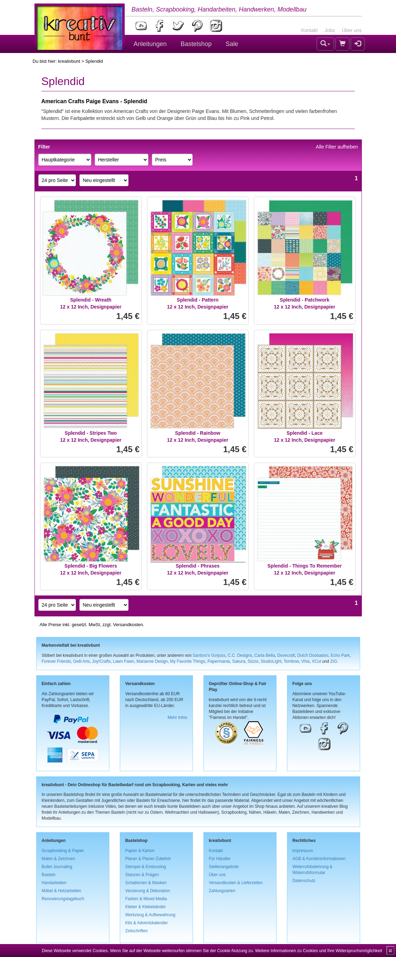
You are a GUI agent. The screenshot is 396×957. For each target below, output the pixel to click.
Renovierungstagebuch (63, 898)
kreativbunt (69, 61)
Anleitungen (150, 43)
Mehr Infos (177, 717)
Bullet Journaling (57, 866)
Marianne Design (152, 661)
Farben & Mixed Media (146, 898)
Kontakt (309, 30)
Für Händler (220, 858)
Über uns (352, 30)
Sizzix (253, 661)
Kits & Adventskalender (146, 922)
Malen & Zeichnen (58, 858)
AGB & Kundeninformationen (319, 858)
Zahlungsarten (222, 890)
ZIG (333, 661)
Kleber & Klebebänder (145, 906)
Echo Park (340, 655)
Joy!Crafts (101, 661)
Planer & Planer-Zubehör (148, 858)
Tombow (291, 661)
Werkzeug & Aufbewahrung (150, 914)
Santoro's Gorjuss (209, 655)
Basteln (49, 874)
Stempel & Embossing (145, 866)
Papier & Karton (140, 850)
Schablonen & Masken (146, 882)
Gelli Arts (81, 661)
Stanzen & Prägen (142, 874)
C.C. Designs (240, 655)
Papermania (219, 661)
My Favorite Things (187, 661)
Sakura (239, 661)
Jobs (330, 30)
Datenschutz (304, 880)
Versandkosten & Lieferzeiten (236, 882)
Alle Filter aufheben (337, 147)
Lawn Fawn (123, 661)
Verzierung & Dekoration (147, 890)
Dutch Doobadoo (312, 655)
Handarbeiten (54, 882)
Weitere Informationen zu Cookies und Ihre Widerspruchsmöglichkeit (318, 950)
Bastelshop (196, 43)
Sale (232, 43)
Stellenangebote (224, 866)
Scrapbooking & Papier (63, 850)
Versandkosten (128, 624)
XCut (316, 661)
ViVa (305, 661)
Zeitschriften (136, 930)
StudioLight (271, 661)
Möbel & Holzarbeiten (61, 890)
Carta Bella (265, 655)
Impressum (303, 850)
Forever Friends (56, 661)
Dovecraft (286, 655)
